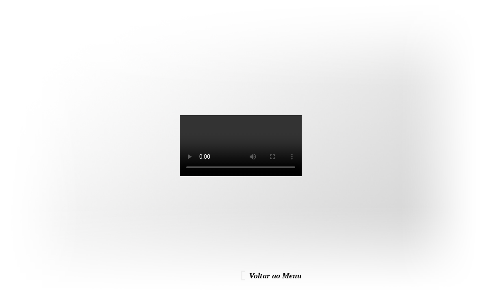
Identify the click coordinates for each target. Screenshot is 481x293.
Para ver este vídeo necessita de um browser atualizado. (241, 145)
